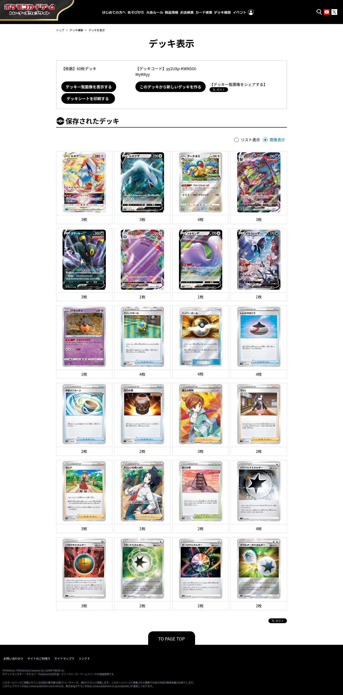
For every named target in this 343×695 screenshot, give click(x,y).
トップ (60, 30)
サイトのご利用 (37, 658)
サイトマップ (63, 658)
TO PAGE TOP (171, 638)
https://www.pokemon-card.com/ (41, 686)
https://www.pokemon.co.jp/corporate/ (108, 686)
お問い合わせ (12, 658)
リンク (82, 658)
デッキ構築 (76, 30)
